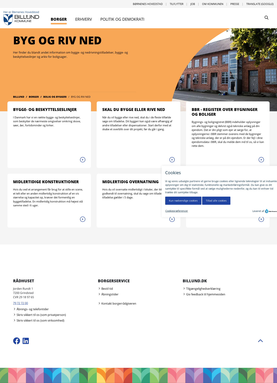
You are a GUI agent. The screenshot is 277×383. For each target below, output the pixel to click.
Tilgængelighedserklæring (201, 289)
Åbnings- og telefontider (31, 309)
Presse (234, 4)
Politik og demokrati (122, 19)
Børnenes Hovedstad (148, 4)
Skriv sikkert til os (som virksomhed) (38, 320)
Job (192, 4)
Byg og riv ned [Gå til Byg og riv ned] (80, 96)
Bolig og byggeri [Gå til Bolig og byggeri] (55, 96)
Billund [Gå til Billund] (18, 96)
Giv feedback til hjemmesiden (204, 294)
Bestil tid (105, 289)
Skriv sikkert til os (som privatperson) (39, 315)
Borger (59, 19)
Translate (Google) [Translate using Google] (259, 4)
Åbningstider (108, 294)
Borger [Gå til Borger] (34, 96)
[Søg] (266, 18)
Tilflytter (176, 4)
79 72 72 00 (20, 303)
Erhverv (83, 19)
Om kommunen (212, 4)
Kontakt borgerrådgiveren (117, 303)
